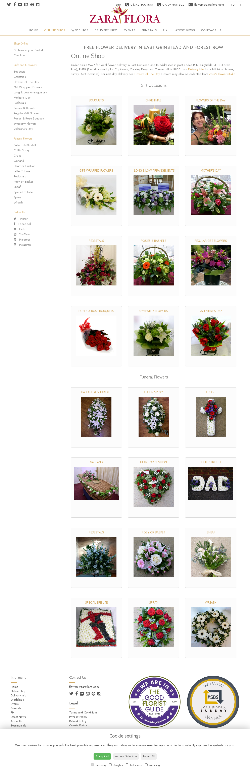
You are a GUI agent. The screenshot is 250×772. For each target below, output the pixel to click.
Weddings (80, 30)
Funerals (149, 30)
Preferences (134, 765)
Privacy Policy (78, 716)
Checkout (19, 55)
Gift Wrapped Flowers (28, 87)
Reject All (149, 756)
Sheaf (17, 187)
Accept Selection (126, 756)
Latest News (184, 30)
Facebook (22, 224)
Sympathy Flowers (25, 123)
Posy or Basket (23, 181)
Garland (19, 161)
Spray (17, 197)
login (118, 4)
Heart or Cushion (24, 166)
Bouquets (19, 71)
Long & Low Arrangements (31, 92)
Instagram (23, 245)
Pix (165, 30)
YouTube (22, 234)
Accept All (102, 756)
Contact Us (211, 30)
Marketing (152, 765)
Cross (17, 155)
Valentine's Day (23, 129)
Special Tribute (23, 192)
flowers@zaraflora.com (84, 687)
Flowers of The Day (26, 82)
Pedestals (20, 103)
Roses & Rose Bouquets (29, 118)
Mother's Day (22, 97)
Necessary (98, 765)
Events (129, 30)
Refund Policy (78, 721)
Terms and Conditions (83, 712)
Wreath (18, 202)
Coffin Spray (22, 150)
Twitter (21, 219)
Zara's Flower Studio (222, 74)
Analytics (116, 765)
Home (33, 30)
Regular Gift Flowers (27, 113)
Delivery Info (106, 30)
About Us (16, 721)
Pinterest (22, 239)
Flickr (20, 229)
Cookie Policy (78, 725)
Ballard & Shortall (25, 145)
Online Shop (54, 30)
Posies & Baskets (25, 108)
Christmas (20, 77)
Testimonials (18, 725)
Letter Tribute (22, 171)
